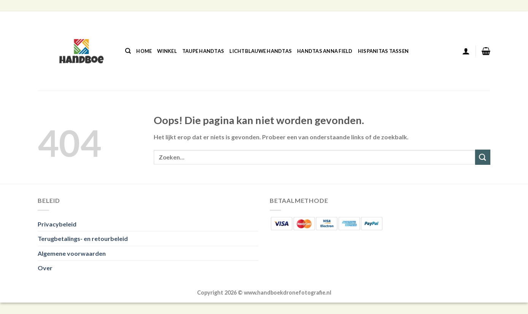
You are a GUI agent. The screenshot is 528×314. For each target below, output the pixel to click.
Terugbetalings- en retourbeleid (83, 238)
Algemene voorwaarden (72, 253)
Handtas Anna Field (325, 51)
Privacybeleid (57, 224)
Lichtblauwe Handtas (260, 51)
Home (144, 51)
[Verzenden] (482, 157)
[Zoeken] (128, 51)
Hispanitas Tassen (383, 51)
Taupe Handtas (203, 51)
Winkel (167, 51)
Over (45, 267)
